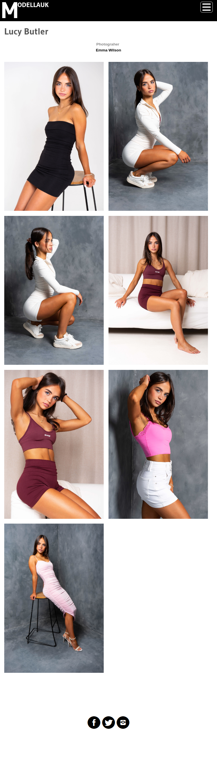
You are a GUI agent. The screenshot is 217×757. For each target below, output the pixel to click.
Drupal (32, 741)
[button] (54, 136)
